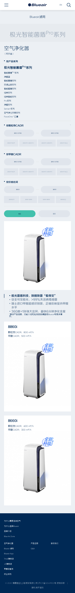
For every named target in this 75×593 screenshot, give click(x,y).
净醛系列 (8, 105)
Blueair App (9, 554)
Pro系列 (7, 101)
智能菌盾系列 (11, 73)
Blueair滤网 (37, 17)
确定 (19, 214)
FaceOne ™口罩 (11, 116)
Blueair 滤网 (9, 549)
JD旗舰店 (8, 564)
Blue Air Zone (9, 536)
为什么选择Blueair (11, 526)
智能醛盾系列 (10, 89)
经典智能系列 (10, 97)
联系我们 (54, 543)
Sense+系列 (9, 109)
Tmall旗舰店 (9, 559)
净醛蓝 (7, 77)
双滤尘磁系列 (10, 85)
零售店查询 (8, 569)
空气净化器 (8, 543)
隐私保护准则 (37, 587)
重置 (54, 214)
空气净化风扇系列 (12, 113)
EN (61, 5)
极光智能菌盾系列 (18, 67)
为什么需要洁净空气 (12, 521)
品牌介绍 (7, 531)
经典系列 (8, 93)
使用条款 (61, 583)
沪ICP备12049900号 (47, 583)
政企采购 (7, 574)
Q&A (33, 549)
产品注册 (34, 543)
